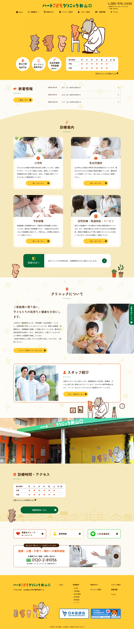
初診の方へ (94, 584)
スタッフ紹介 (116, 584)
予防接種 (76, 591)
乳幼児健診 (77, 594)
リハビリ (76, 602)
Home (61, 584)
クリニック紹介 (96, 589)
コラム (113, 594)
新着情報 (114, 589)
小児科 (76, 588)
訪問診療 (76, 597)
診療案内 (76, 584)
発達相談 (76, 600)
